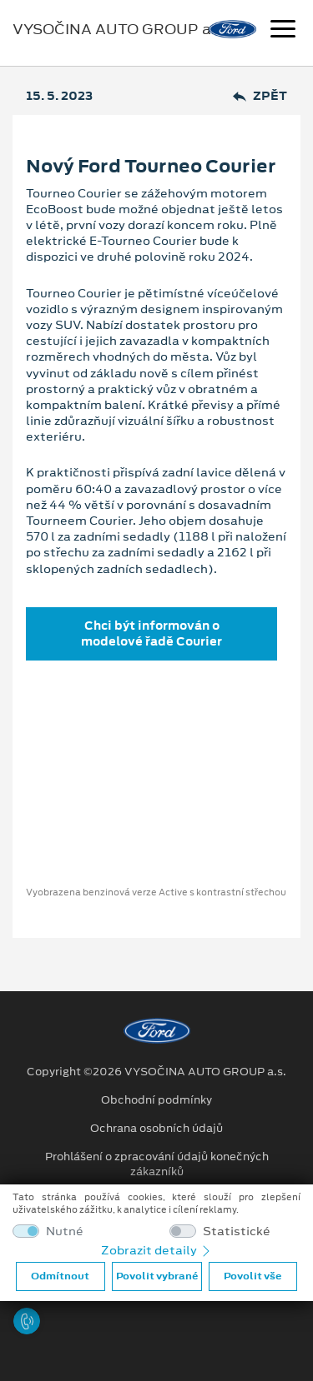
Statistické (236, 1231)
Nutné (64, 1231)
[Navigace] (283, 31)
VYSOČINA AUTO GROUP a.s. (120, 29)
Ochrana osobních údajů (156, 1128)
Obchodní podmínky (156, 1100)
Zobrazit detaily (157, 1250)
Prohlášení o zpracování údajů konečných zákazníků (157, 1164)
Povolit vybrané (157, 1276)
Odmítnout (60, 1276)
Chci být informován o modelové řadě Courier (151, 633)
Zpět (260, 96)
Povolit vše (252, 1276)
